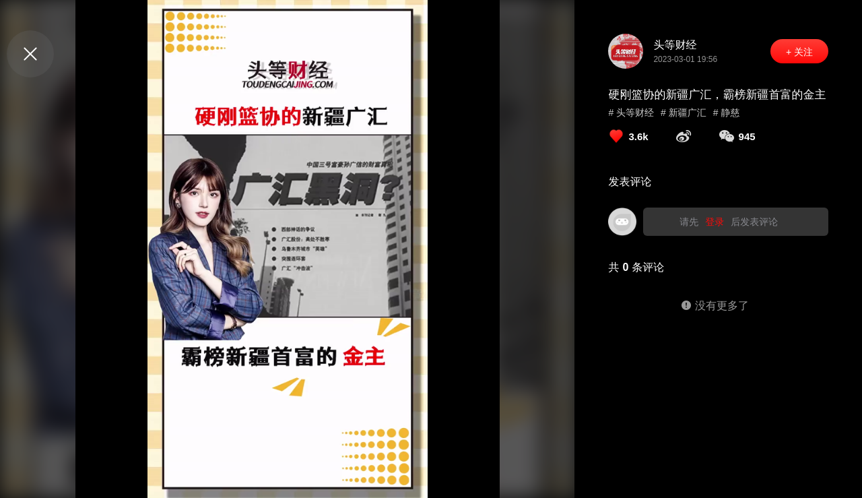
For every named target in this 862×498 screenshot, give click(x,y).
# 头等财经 (631, 112)
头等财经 (674, 45)
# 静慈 (726, 112)
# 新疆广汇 (683, 112)
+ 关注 (799, 51)
